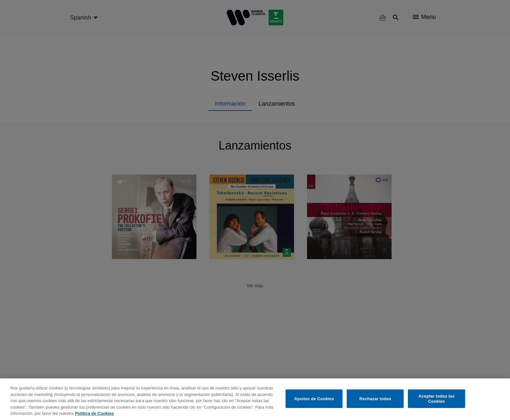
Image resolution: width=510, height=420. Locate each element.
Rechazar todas (375, 398)
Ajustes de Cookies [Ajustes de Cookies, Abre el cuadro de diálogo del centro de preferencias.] (314, 398)
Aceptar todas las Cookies (437, 399)
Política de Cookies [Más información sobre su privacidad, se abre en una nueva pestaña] (94, 413)
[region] (255, 399)
